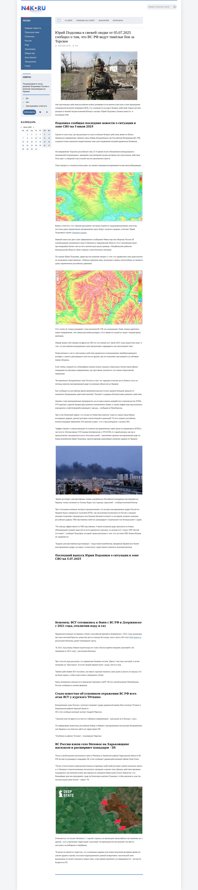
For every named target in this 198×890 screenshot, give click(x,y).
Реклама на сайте (85, 20)
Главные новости (33, 28)
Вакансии (104, 20)
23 (32, 145)
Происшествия (32, 32)
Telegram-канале (79, 232)
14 (23, 142)
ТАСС (134, 718)
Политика (29, 36)
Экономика (30, 49)
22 (27, 145)
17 (36, 142)
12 (44, 138)
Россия (28, 40)
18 (40, 142)
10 (36, 138)
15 (27, 142)
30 (32, 149)
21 (23, 145)
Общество (30, 53)
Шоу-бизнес (30, 57)
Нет (27, 102)
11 (40, 138)
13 (49, 138)
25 (40, 145)
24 (36, 145)
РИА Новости (135, 637)
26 (44, 145)
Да (26, 98)
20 (49, 142)
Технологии (30, 61)
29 (27, 149)
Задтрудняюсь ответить (36, 106)
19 (44, 142)
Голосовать (29, 112)
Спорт (28, 65)
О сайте (68, 20)
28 (23, 149)
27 (49, 145)
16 (32, 142)
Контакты (118, 20)
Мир (27, 44)
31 (36, 149)
